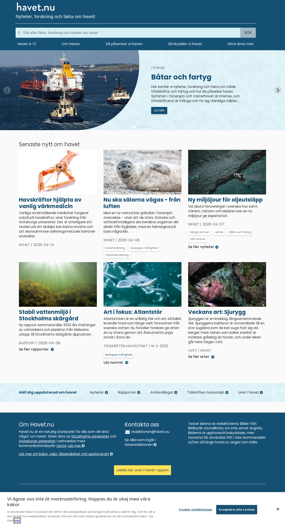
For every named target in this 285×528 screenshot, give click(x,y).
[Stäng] (278, 509)
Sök (248, 33)
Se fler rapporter (36, 349)
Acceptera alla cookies (237, 509)
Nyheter (99, 392)
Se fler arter (201, 356)
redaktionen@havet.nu (147, 431)
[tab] (134, 127)
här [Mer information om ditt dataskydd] (17, 520)
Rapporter (129, 392)
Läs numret (116, 362)
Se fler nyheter (203, 246)
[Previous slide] (7, 90)
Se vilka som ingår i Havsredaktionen (141, 442)
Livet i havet (250, 392)
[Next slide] (277, 90)
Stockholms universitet (90, 436)
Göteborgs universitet (37, 441)
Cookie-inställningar (196, 509)
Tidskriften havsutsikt (207, 392)
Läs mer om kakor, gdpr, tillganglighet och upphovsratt (66, 454)
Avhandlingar (163, 392)
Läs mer (76, 445)
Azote (61, 445)
